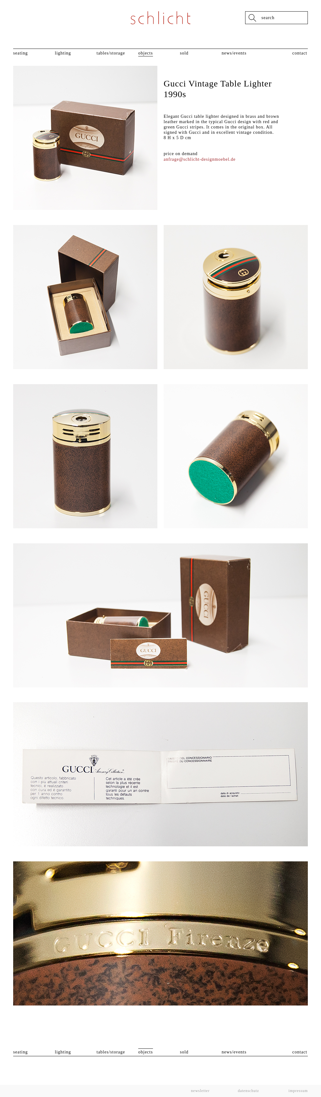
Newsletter (200, 1091)
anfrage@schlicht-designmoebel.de (200, 159)
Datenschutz (248, 1091)
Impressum (297, 1091)
